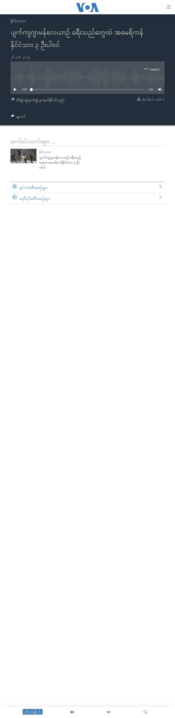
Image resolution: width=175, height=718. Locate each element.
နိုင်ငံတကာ (18, 21)
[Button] (18, 117)
